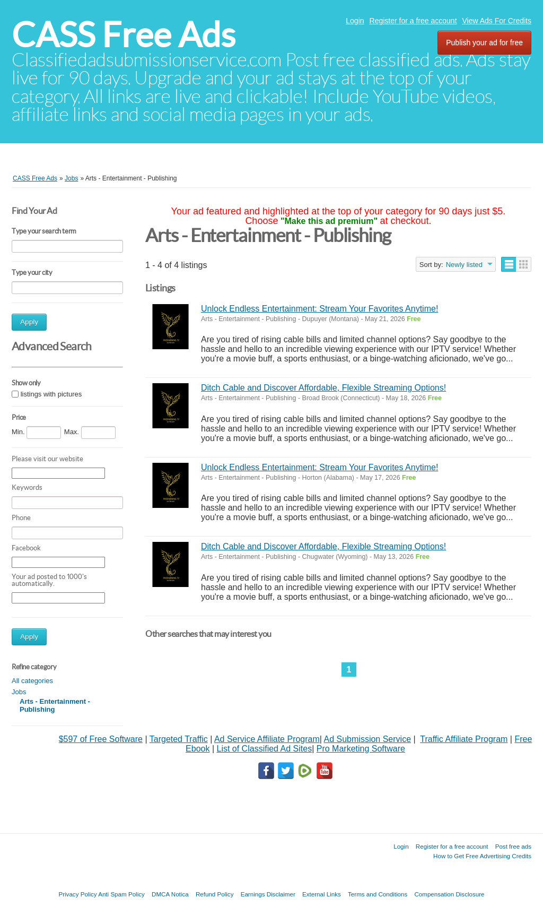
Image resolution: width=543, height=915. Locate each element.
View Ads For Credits (496, 20)
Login (355, 20)
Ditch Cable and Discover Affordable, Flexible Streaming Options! (323, 387)
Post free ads (513, 846)
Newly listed (464, 265)
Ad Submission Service (367, 739)
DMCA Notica (170, 894)
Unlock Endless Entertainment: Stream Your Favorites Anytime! (319, 308)
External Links (321, 894)
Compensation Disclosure (449, 894)
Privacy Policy (77, 894)
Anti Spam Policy (121, 894)
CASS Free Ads (123, 34)
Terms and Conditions (377, 894)
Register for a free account (413, 20)
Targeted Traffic (179, 739)
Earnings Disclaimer (268, 894)
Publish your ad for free (484, 42)
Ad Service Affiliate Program (267, 739)
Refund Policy (215, 894)
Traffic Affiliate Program (463, 739)
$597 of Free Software (101, 739)
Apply (29, 322)
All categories (32, 681)
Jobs (19, 692)
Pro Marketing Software (361, 748)
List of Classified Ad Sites (264, 748)
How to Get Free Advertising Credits (482, 855)
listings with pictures (51, 395)
